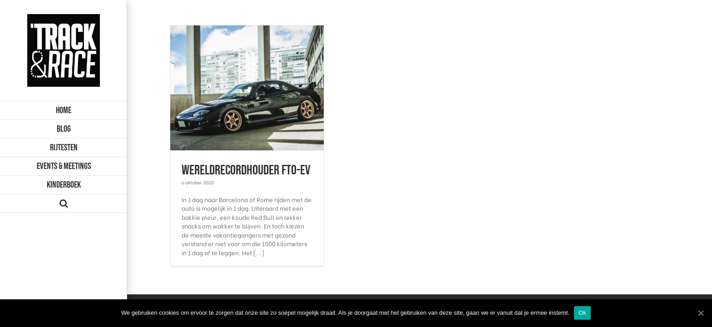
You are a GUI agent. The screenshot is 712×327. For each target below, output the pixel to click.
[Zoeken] (63, 203)
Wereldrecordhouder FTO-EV (246, 170)
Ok (582, 312)
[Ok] (700, 312)
